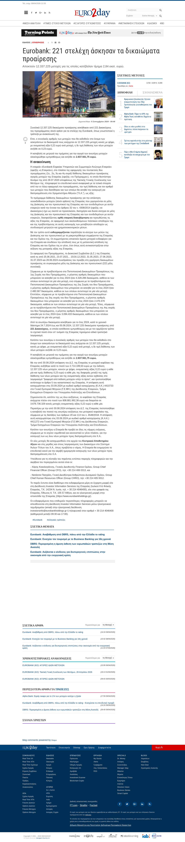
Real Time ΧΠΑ (28, 762)
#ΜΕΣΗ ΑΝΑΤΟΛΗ (31, 23)
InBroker (88, 815)
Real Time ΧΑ (28, 759)
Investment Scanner (77, 778)
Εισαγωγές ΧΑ (75, 768)
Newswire (50, 759)
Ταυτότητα (50, 747)
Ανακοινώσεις (28, 787)
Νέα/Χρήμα (74, 762)
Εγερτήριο (121, 781)
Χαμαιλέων (145, 759)
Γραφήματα (98, 765)
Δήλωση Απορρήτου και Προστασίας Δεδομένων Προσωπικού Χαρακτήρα (100, 825)
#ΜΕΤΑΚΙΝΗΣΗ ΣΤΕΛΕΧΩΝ (131, 23)
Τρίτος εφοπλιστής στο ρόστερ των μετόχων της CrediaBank (138, 142)
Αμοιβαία (73, 771)
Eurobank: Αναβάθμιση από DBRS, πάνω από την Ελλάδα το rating (69, 632)
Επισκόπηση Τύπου (125, 778)
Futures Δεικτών (29, 803)
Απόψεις (120, 762)
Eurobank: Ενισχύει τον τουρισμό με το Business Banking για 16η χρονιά (69, 639)
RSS (95, 771)
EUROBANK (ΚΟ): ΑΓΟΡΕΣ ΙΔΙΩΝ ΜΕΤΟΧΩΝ (69, 665)
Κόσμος (49, 768)
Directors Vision (123, 787)
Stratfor (83, 805)
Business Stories (123, 790)
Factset (93, 805)
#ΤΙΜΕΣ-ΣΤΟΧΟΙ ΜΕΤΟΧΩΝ (57, 23)
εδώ (140, 32)
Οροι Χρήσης (89, 747)
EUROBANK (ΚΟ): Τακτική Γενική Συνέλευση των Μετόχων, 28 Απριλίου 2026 (69, 672)
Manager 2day (122, 768)
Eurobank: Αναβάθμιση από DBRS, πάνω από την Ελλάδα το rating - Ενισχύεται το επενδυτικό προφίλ (69, 704)
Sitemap (76, 747)
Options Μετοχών (29, 812)
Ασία (48, 800)
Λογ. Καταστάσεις (100, 768)
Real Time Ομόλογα (30, 765)
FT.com (73, 805)
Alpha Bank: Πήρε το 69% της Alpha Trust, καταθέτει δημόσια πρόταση (137, 117)
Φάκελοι (120, 771)
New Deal (145, 765)
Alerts (131, 86)
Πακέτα (25, 778)
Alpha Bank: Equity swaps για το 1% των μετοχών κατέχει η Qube (69, 696)
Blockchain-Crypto (77, 781)
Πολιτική (49, 778)
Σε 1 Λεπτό (50, 790)
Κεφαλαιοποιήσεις (29, 784)
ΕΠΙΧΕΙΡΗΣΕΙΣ (38, 43)
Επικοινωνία (64, 747)
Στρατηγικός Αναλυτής (149, 768)
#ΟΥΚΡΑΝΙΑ (109, 23)
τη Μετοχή (108, 625)
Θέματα (120, 774)
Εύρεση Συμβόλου (30, 771)
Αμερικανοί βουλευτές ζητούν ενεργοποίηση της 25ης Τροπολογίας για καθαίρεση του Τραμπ (138, 103)
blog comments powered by (40, 740)
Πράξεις (26, 781)
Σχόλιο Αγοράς (28, 768)
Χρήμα (48, 803)
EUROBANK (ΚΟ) (123, 83)
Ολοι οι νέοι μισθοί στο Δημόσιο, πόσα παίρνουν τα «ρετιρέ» (136, 129)
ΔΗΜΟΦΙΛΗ (125, 92)
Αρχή (158, 747)
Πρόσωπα (74, 759)
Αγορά (48, 765)
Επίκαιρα (49, 771)
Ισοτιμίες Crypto (52, 812)
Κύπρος (49, 781)
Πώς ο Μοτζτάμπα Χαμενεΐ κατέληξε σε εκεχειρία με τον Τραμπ (137, 155)
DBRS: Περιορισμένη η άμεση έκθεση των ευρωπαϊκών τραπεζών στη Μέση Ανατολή (69, 710)
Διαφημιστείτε (104, 747)
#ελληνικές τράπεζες (56, 520)
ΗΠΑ (48, 793)
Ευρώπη (49, 796)
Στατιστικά (26, 774)
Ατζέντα (120, 784)
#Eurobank (37, 520)
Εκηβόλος (145, 762)
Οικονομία (50, 762)
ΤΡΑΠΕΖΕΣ (62, 689)
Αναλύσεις (74, 774)
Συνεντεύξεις (122, 765)
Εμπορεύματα (51, 806)
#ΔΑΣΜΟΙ (152, 23)
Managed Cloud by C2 (43, 838)
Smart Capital (122, 793)
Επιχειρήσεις (51, 774)
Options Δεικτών (29, 806)
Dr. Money (121, 759)
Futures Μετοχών (29, 809)
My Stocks (98, 759)
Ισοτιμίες (49, 809)
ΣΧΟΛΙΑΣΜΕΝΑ (152, 92)
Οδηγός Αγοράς (76, 765)
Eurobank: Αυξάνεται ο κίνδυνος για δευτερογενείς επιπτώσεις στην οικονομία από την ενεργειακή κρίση (69, 647)
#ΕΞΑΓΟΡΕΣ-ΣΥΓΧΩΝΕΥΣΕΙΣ (87, 23)
